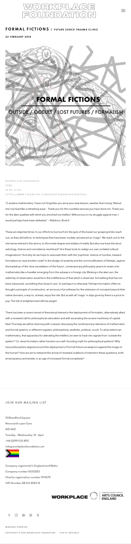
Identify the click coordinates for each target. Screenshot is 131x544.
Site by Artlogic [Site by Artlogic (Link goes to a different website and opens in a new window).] (69, 533)
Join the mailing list (23, 515)
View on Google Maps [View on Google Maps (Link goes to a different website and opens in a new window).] (38, 515)
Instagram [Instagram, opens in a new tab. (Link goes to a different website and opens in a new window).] (16, 515)
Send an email (31, 515)
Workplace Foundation (65, 11)
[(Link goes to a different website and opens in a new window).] (70, 497)
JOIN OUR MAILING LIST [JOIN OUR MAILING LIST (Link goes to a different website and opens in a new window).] (26, 402)
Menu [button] (123, 10)
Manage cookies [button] (16, 527)
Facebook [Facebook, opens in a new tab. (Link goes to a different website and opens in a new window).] (9, 515)
